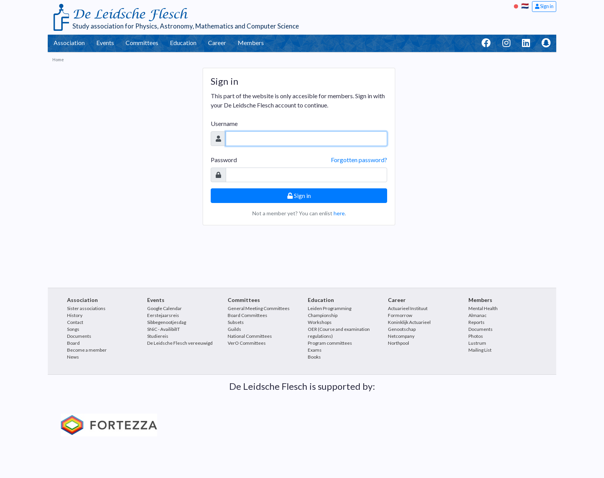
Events (105, 42)
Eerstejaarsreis (163, 315)
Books (314, 357)
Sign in (544, 6)
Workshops (320, 322)
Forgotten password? (359, 159)
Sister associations (86, 308)
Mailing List (480, 350)
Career (217, 42)
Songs (73, 329)
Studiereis (157, 336)
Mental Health (483, 308)
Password (224, 159)
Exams (315, 350)
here (339, 213)
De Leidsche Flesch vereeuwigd (180, 343)
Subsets (236, 322)
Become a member (87, 350)
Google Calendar (164, 308)
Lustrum (477, 343)
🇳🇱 (525, 5)
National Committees (250, 336)
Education (183, 42)
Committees (142, 42)
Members (251, 42)
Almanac (477, 315)
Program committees (330, 343)
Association (69, 42)
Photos (475, 336)
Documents (79, 336)
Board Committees (247, 315)
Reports (476, 322)
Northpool (398, 343)
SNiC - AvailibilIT (163, 329)
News (73, 357)
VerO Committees (247, 343)
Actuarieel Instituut (408, 308)
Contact (75, 322)
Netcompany (401, 336)
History (74, 315)
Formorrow (400, 315)
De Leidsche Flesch (129, 14)
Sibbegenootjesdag (166, 322)
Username (224, 123)
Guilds (234, 329)
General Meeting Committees (259, 308)
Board (73, 343)
